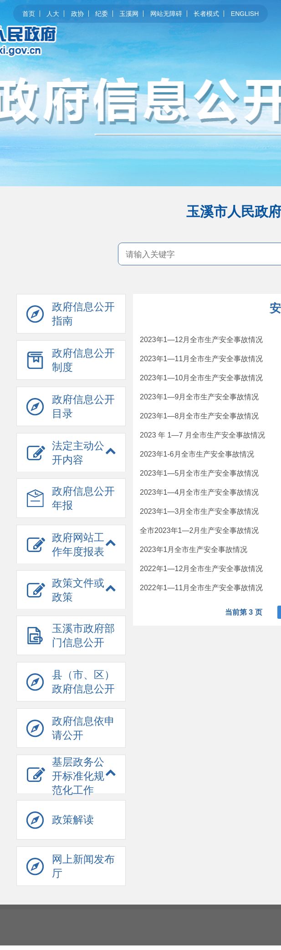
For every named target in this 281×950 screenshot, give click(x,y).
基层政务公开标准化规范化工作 (78, 776)
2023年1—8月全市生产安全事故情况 (199, 416)
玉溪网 (128, 13)
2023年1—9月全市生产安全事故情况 (199, 397)
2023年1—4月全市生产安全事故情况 (199, 492)
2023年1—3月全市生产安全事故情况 (199, 511)
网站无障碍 (166, 13)
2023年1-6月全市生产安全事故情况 (197, 454)
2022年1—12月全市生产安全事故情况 (201, 568)
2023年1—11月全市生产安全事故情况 (201, 359)
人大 (52, 13)
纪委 (101, 13)
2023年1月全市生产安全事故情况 (194, 549)
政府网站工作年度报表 (78, 544)
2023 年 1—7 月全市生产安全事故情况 (202, 435)
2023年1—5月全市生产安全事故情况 (199, 473)
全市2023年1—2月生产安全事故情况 (199, 530)
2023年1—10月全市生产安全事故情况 (201, 378)
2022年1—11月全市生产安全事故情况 (201, 588)
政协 (77, 13)
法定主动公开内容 (78, 453)
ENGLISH (245, 13)
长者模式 (206, 13)
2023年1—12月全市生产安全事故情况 (201, 339)
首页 (28, 13)
